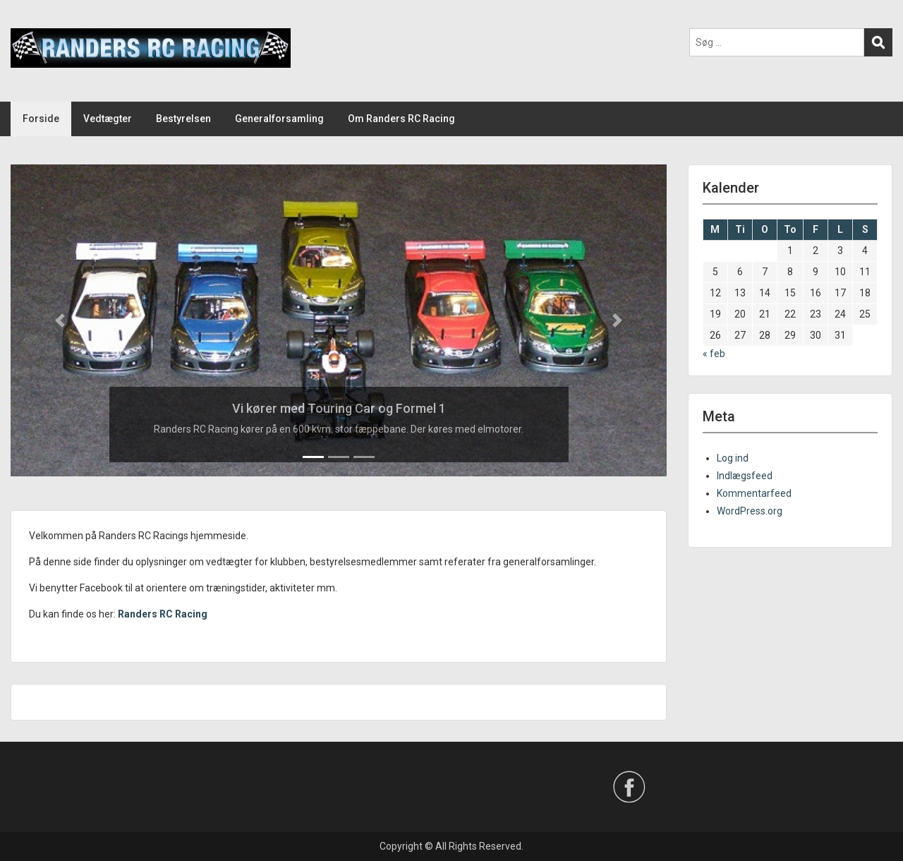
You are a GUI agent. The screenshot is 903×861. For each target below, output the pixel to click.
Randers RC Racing (162, 614)
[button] (60, 320)
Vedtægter (107, 118)
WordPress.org (749, 511)
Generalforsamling (279, 118)
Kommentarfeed (754, 493)
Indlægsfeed (744, 475)
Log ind (733, 458)
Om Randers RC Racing (401, 118)
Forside (41, 118)
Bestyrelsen (183, 118)
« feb (714, 353)
